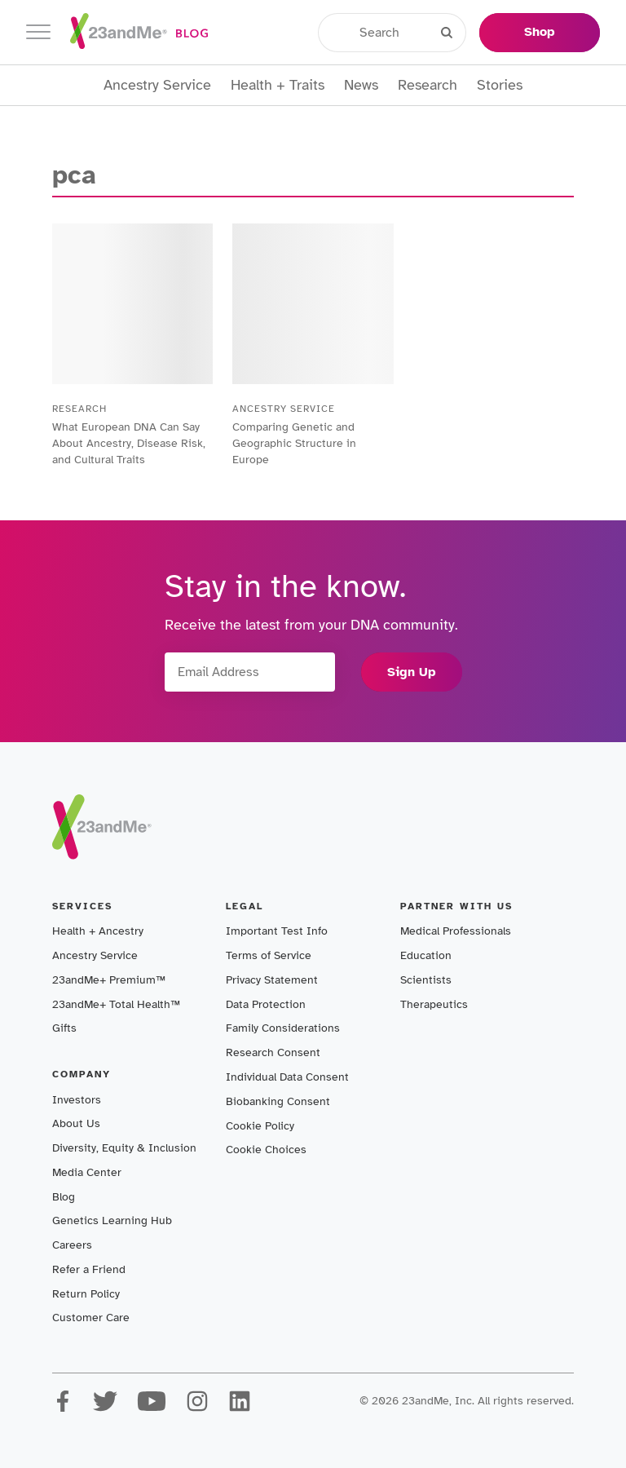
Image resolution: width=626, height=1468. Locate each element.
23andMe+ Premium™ (108, 980)
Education (426, 955)
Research (427, 85)
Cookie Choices (266, 1149)
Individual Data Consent (287, 1077)
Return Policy (86, 1294)
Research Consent (273, 1052)
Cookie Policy (260, 1126)
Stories (499, 85)
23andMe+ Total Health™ (116, 1004)
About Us (76, 1123)
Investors (76, 1100)
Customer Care (91, 1317)
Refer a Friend (89, 1269)
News (361, 85)
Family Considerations (283, 1028)
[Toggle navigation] (38, 32)
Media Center (86, 1172)
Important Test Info (277, 931)
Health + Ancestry (97, 931)
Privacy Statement (272, 980)
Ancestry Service (157, 85)
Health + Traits (277, 85)
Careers (72, 1245)
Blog (63, 1197)
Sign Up (411, 672)
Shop (539, 32)
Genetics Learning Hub (112, 1220)
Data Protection (266, 1004)
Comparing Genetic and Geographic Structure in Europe (294, 443)
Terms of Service (268, 955)
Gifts (64, 1028)
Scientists (426, 980)
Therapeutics (434, 1004)
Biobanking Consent (278, 1101)
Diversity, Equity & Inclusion (124, 1148)
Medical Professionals (455, 931)
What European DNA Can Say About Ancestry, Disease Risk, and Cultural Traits (128, 443)
